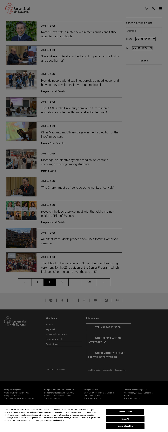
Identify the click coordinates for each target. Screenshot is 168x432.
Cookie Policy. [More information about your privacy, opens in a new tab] (58, 420)
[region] (84, 418)
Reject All (125, 419)
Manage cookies (125, 412)
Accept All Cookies (125, 426)
